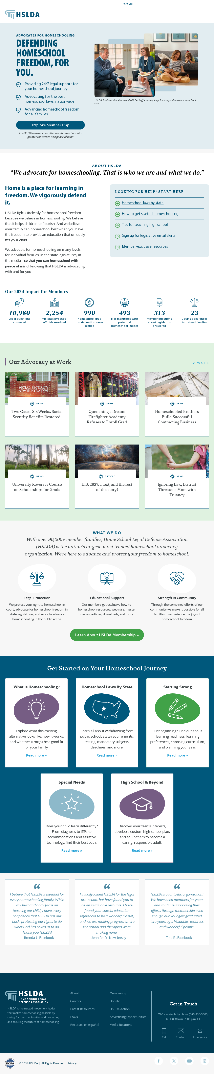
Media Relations (121, 1025)
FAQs (74, 1017)
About (74, 993)
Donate (115, 1001)
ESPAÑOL (128, 3)
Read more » (36, 755)
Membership (118, 993)
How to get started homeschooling (150, 214)
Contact (181, 1033)
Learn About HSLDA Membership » (107, 635)
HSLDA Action (120, 1009)
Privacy (72, 1063)
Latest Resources (82, 1009)
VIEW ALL (199, 363)
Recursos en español (84, 1025)
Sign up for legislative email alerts (148, 235)
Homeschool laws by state (143, 203)
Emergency (200, 1033)
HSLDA (33, 1063)
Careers (75, 1001)
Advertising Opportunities (128, 1017)
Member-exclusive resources (145, 246)
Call (164, 1033)
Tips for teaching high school (145, 224)
